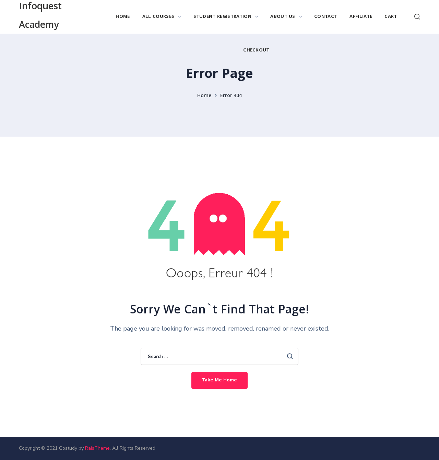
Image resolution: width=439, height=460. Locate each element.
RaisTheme (97, 448)
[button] (417, 17)
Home (204, 96)
